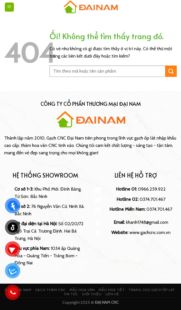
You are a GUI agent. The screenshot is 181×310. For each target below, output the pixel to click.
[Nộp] (171, 71)
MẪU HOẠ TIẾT (112, 290)
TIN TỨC (70, 294)
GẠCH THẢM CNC (50, 290)
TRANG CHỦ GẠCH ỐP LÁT (152, 290)
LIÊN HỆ (112, 294)
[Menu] (9, 7)
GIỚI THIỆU (91, 294)
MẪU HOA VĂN (82, 290)
